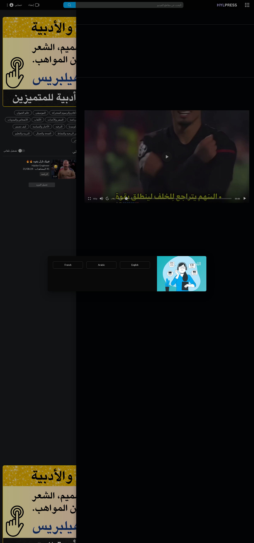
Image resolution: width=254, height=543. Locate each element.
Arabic (101, 264)
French (68, 264)
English (134, 264)
